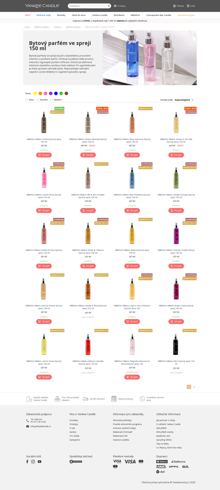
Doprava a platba (121, 439)
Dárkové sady (44, 15)
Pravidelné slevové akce (155, 399)
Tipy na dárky (162, 443)
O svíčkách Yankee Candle (168, 424)
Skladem (58, 99)
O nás (72, 428)
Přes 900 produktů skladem (70, 399)
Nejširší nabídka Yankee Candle (40, 399)
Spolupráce (75, 439)
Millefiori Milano (41, 26)
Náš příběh (161, 428)
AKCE (27, 15)
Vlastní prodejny (125, 398)
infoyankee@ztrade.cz (40, 426)
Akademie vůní (163, 435)
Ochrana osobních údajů (124, 428)
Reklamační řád (120, 435)
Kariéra (73, 432)
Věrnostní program (186, 15)
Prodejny (74, 424)
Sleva (31, 99)
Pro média (74, 435)
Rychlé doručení (97, 398)
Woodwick (119, 15)
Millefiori (135, 15)
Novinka (44, 99)
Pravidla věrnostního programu (127, 424)
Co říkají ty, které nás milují (169, 447)
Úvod (27, 26)
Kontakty (74, 420)
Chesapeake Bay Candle (158, 15)
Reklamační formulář (122, 432)
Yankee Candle (99, 15)
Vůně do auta (79, 15)
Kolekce (57, 26)
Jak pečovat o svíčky (165, 420)
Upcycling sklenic (164, 439)
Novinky (61, 15)
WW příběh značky (164, 432)
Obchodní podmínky (122, 420)
